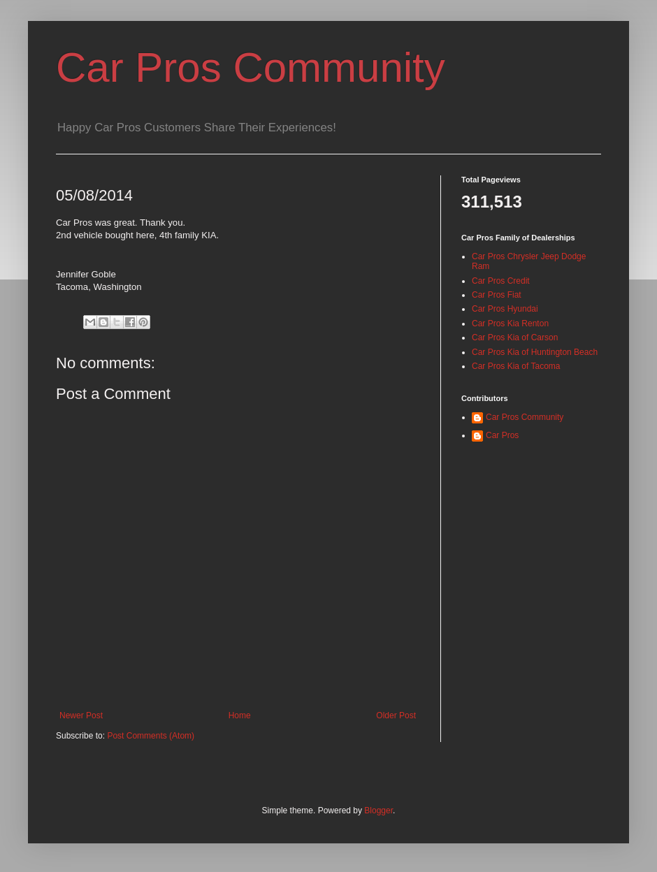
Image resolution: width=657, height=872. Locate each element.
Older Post (396, 715)
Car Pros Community (250, 67)
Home (240, 715)
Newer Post (81, 715)
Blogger (378, 810)
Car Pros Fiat (496, 295)
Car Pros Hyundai (505, 309)
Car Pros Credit (501, 281)
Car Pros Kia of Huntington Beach (535, 352)
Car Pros (502, 435)
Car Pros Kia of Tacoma (516, 366)
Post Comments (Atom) (150, 736)
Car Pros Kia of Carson (515, 337)
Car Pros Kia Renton (510, 323)
